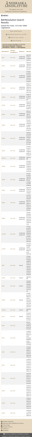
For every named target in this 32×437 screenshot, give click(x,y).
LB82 (3, 57)
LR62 (3, 352)
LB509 (3, 138)
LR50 (3, 338)
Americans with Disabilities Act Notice (12, 423)
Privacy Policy (5, 425)
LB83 (3, 286)
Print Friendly (16, 41)
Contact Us (5, 428)
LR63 (3, 365)
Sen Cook (12, 57)
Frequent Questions (7, 421)
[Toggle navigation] (4, 15)
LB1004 (4, 234)
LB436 (3, 105)
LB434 (3, 88)
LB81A (3, 278)
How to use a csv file (16, 37)
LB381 (3, 66)
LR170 (3, 378)
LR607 (3, 413)
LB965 (3, 202)
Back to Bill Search (16, 31)
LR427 (3, 390)
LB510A (4, 158)
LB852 (3, 190)
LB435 (3, 97)
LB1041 (4, 249)
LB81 (3, 265)
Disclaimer (4, 430)
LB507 (3, 114)
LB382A (4, 310)
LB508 (3, 125)
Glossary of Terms (6, 427)
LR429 (3, 403)
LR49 (3, 325)
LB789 (3, 179)
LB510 (3, 150)
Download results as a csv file (16, 34)
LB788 (3, 166)
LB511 (3, 316)
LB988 (3, 218)
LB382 (3, 300)
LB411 (3, 76)
